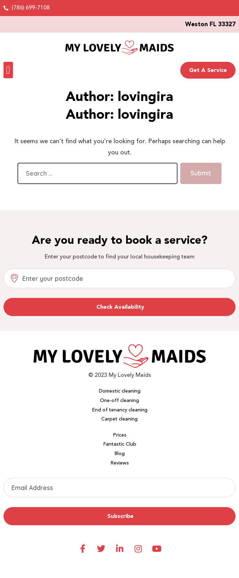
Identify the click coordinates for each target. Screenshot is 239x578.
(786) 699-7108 (31, 7)
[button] (8, 70)
